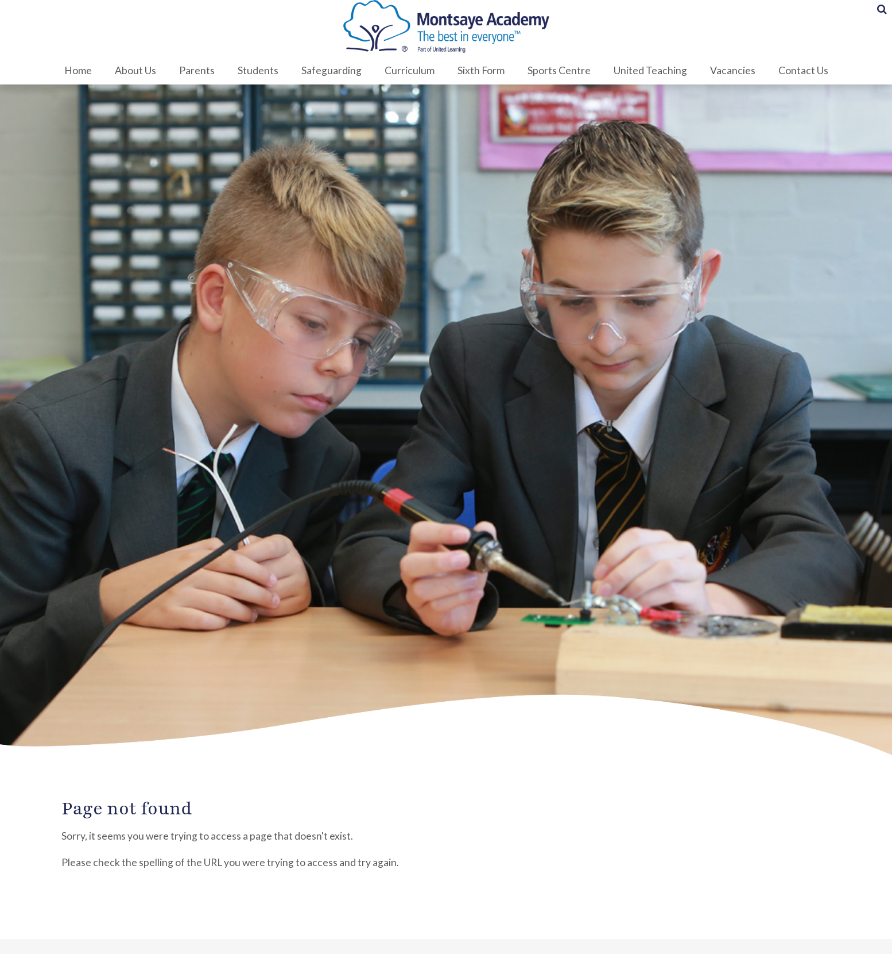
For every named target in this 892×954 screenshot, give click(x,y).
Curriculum (410, 70)
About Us (135, 70)
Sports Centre (559, 70)
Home (78, 70)
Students (258, 70)
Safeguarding (331, 70)
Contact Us (803, 70)
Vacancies (732, 70)
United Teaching (650, 70)
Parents (197, 70)
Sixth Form (481, 70)
